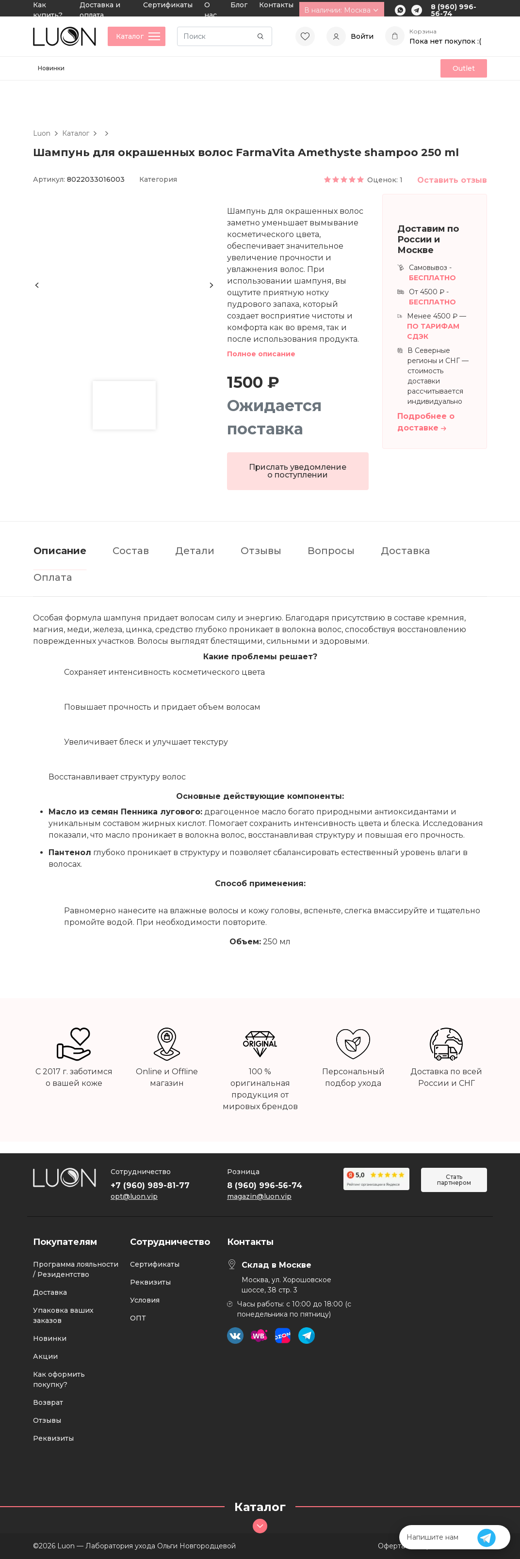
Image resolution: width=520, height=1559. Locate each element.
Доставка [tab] (405, 551)
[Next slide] (211, 285)
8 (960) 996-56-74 (453, 10)
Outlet (464, 68)
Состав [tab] (131, 551)
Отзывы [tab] (261, 551)
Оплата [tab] (52, 577)
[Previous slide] (37, 285)
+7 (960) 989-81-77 (150, 1185)
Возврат (48, 1402)
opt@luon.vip (134, 1196)
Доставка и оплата (100, 9)
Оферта (391, 1546)
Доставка (50, 1292)
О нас (210, 9)
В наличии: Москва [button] (341, 10)
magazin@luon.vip (259, 1196)
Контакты (276, 4)
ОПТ (138, 1318)
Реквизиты (53, 1438)
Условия (145, 1300)
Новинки (51, 68)
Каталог (75, 133)
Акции (45, 1356)
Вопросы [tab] (331, 551)
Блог (238, 4)
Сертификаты (168, 4)
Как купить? (48, 9)
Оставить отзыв (452, 180)
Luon (41, 133)
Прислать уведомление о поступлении (297, 470)
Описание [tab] (59, 551)
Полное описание (261, 354)
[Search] (224, 36)
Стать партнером (454, 1179)
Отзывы (47, 1420)
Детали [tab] (194, 551)
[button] (124, 405)
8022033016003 (96, 179)
